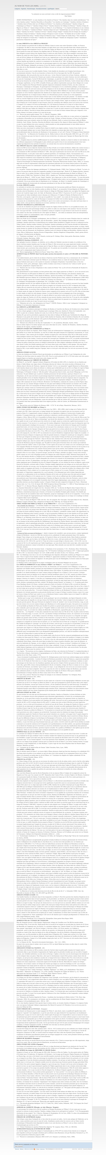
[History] (21, 1149)
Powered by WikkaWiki (87, 1149)
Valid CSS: (80, 1149)
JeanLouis (42, 1149)
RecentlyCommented (41, 8)
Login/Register (50, 8)
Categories (17, 8)
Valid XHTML (74, 1149)
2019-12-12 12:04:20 (29, 1149)
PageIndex (23, 8)
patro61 (43, 6)
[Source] (17, 1149)
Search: (57, 8)
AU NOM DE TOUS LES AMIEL (27, 6)
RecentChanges (31, 8)
